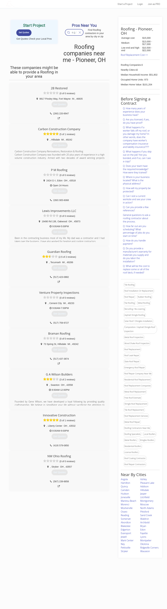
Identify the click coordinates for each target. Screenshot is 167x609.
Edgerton (125, 529)
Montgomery (146, 500)
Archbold (145, 522)
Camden (125, 490)
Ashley (143, 479)
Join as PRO (154, 4)
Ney (123, 544)
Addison (144, 486)
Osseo (124, 511)
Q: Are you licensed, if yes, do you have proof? (136, 121)
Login (140, 4)
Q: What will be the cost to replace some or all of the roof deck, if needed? (136, 269)
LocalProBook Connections (124, 592)
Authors (115, 589)
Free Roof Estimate (39, 592)
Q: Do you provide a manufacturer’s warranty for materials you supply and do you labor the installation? (137, 255)
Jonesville (125, 497)
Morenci (125, 504)
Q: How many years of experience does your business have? (134, 111)
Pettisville (125, 547)
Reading (125, 515)
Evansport (126, 533)
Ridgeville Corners (149, 547)
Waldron (144, 518)
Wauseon (145, 551)
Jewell (124, 536)
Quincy (124, 486)
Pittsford (144, 511)
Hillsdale (144, 490)
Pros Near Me (36, 585)
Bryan (143, 526)
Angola (124, 479)
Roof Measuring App (76, 589)
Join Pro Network (74, 581)
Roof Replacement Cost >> (134, 54)
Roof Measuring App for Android (81, 596)
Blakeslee (125, 526)
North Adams (147, 508)
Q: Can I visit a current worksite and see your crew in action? (137, 199)
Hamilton (125, 482)
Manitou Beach (128, 500)
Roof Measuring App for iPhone (80, 592)
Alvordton (126, 522)
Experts (70, 585)
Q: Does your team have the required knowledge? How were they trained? (135, 169)
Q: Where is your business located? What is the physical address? (136, 180)
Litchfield (145, 497)
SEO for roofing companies (124, 596)
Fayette (144, 533)
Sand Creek (146, 515)
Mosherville (127, 508)
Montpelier (146, 540)
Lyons (143, 536)
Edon (143, 529)
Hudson (125, 493)
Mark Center (127, 540)
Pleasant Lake (147, 482)
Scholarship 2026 (120, 581)
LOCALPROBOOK (25, 4)
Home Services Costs (40, 581)
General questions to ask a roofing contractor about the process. (136, 218)
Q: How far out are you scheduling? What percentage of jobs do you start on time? (136, 231)
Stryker (124, 551)
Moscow (144, 504)
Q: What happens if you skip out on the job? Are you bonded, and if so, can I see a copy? (137, 156)
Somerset (126, 518)
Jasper (143, 493)
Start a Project (125, 4)
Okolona (144, 544)
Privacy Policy (118, 585)
